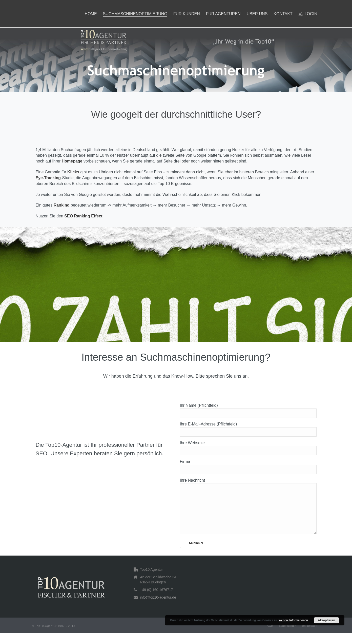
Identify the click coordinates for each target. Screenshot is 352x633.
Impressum (309, 626)
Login (308, 14)
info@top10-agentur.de (158, 597)
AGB (270, 626)
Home (91, 14)
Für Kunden (186, 14)
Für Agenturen (223, 14)
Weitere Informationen (293, 620)
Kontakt (283, 14)
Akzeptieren (326, 620)
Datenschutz (287, 626)
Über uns (257, 14)
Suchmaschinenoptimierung (135, 14)
